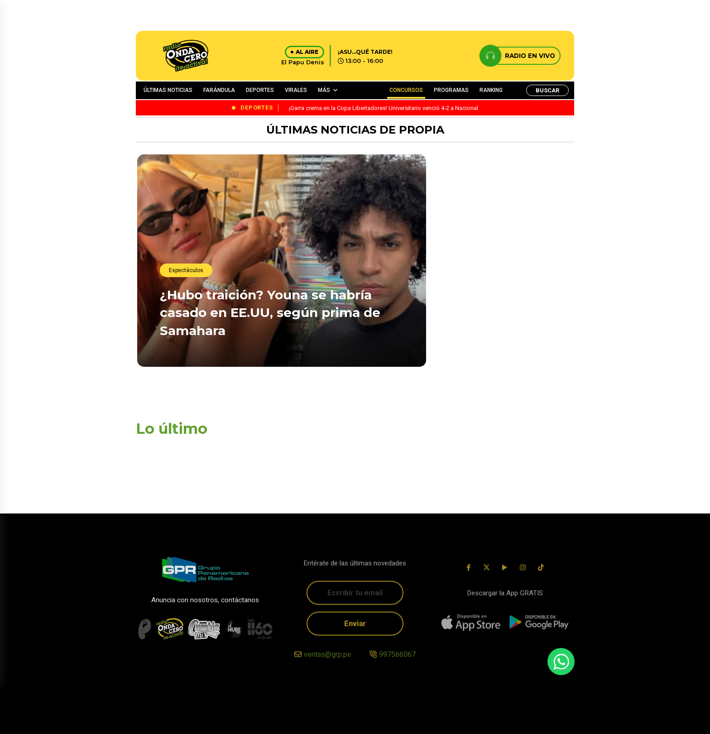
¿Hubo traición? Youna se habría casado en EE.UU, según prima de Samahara (270, 312)
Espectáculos (186, 270)
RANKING (491, 90)
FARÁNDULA (219, 90)
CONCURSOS (406, 90)
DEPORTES (260, 90)
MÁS (324, 90)
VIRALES (296, 90)
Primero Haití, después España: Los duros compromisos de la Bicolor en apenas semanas (501, 233)
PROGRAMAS (451, 90)
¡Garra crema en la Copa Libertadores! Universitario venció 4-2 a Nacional (493, 340)
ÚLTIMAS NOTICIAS (168, 90)
